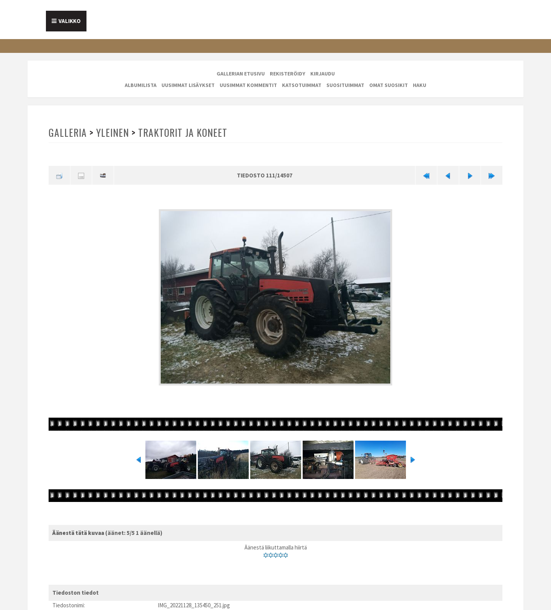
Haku (419, 85)
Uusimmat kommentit (248, 85)
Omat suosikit (388, 85)
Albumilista (140, 85)
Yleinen (112, 132)
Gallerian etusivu (241, 73)
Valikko (70, 21)
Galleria (68, 132)
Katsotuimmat (301, 85)
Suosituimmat (345, 85)
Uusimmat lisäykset (188, 85)
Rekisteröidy (287, 73)
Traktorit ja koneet (182, 132)
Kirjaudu (322, 73)
